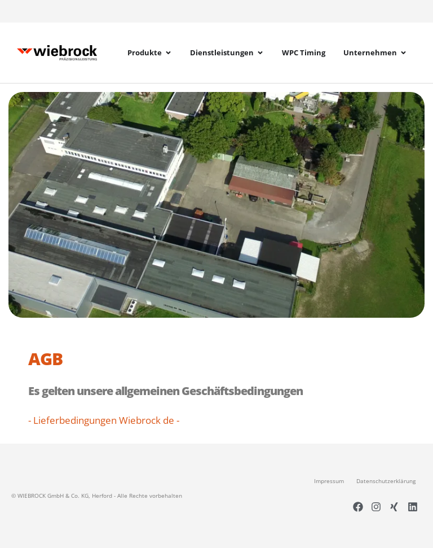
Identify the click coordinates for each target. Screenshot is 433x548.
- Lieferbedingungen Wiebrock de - (103, 420)
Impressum (329, 481)
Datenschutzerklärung (386, 481)
